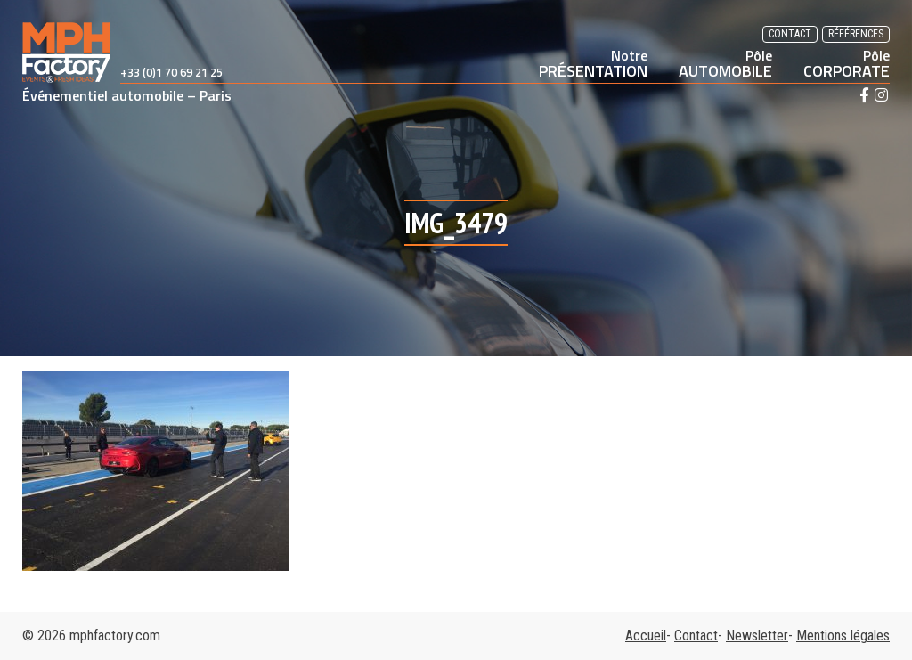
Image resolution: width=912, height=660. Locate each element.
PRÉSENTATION (593, 63)
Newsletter (757, 635)
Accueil (645, 635)
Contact (790, 34)
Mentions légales (843, 635)
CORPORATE (846, 63)
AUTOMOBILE (725, 63)
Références (856, 34)
